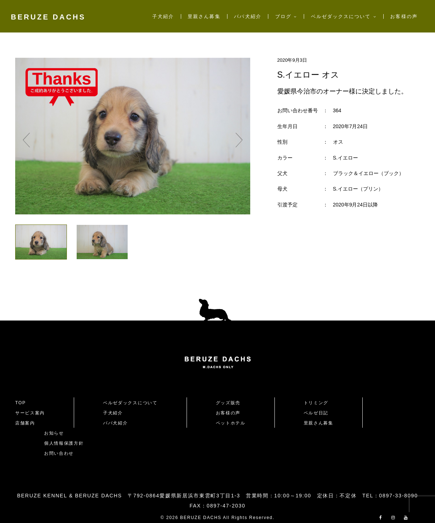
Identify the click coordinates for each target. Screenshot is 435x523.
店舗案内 (25, 423)
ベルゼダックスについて (341, 16)
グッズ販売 (228, 402)
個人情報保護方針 (64, 443)
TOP (20, 402)
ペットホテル (231, 423)
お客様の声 (403, 16)
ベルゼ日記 (316, 412)
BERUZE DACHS (48, 17)
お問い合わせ (61, 453)
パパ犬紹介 (247, 16)
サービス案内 (30, 412)
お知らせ (54, 433)
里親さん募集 (204, 16)
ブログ (283, 16)
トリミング (316, 402)
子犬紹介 (163, 16)
